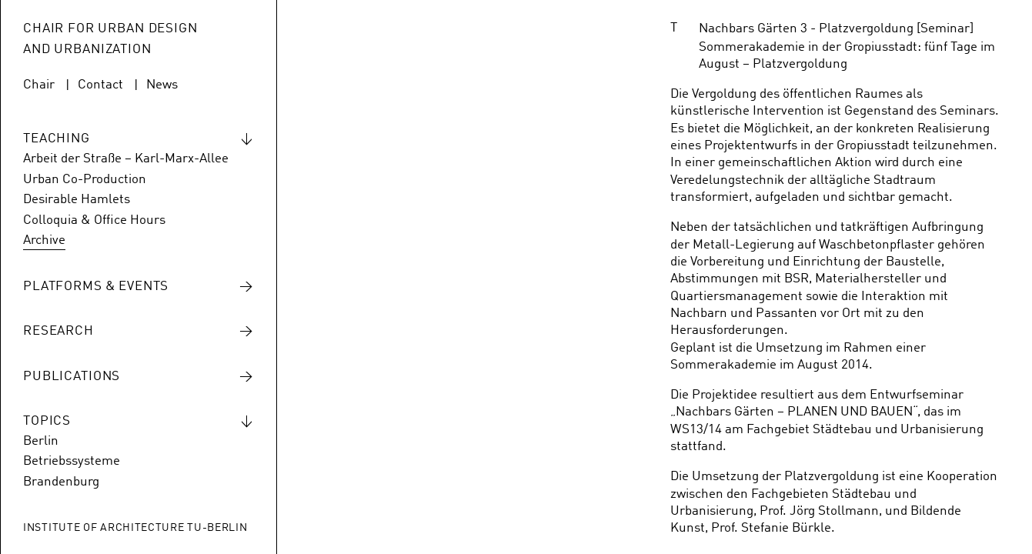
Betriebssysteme (71, 461)
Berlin (40, 441)
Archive (44, 240)
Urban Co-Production (84, 179)
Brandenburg (61, 482)
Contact (100, 85)
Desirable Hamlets (76, 199)
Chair (39, 85)
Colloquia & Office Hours (94, 220)
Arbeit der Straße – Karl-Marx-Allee (126, 158)
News (162, 85)
